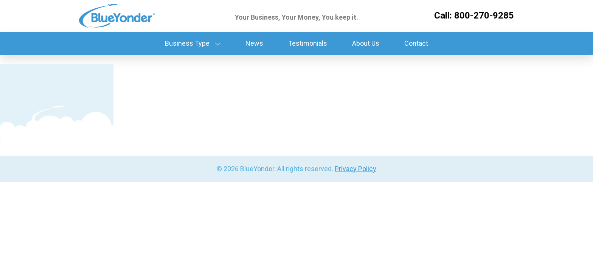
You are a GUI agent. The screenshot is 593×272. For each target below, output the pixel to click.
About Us (365, 43)
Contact (416, 43)
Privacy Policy (355, 169)
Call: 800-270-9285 (474, 15)
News (254, 43)
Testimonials (307, 43)
